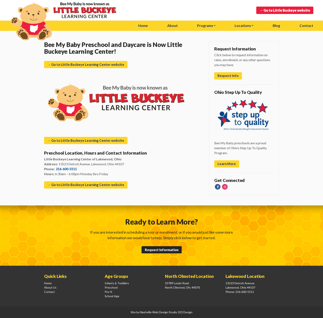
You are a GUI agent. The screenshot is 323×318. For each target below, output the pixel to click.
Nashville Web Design (154, 312)
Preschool (111, 287)
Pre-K (108, 292)
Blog (276, 25)
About (172, 25)
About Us (50, 287)
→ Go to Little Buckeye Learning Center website (85, 64)
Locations (243, 25)
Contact (306, 25)
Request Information (161, 250)
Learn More (227, 164)
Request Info (228, 76)
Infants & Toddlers (117, 283)
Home (143, 25)
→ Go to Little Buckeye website (285, 10)
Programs (205, 25)
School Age (112, 296)
